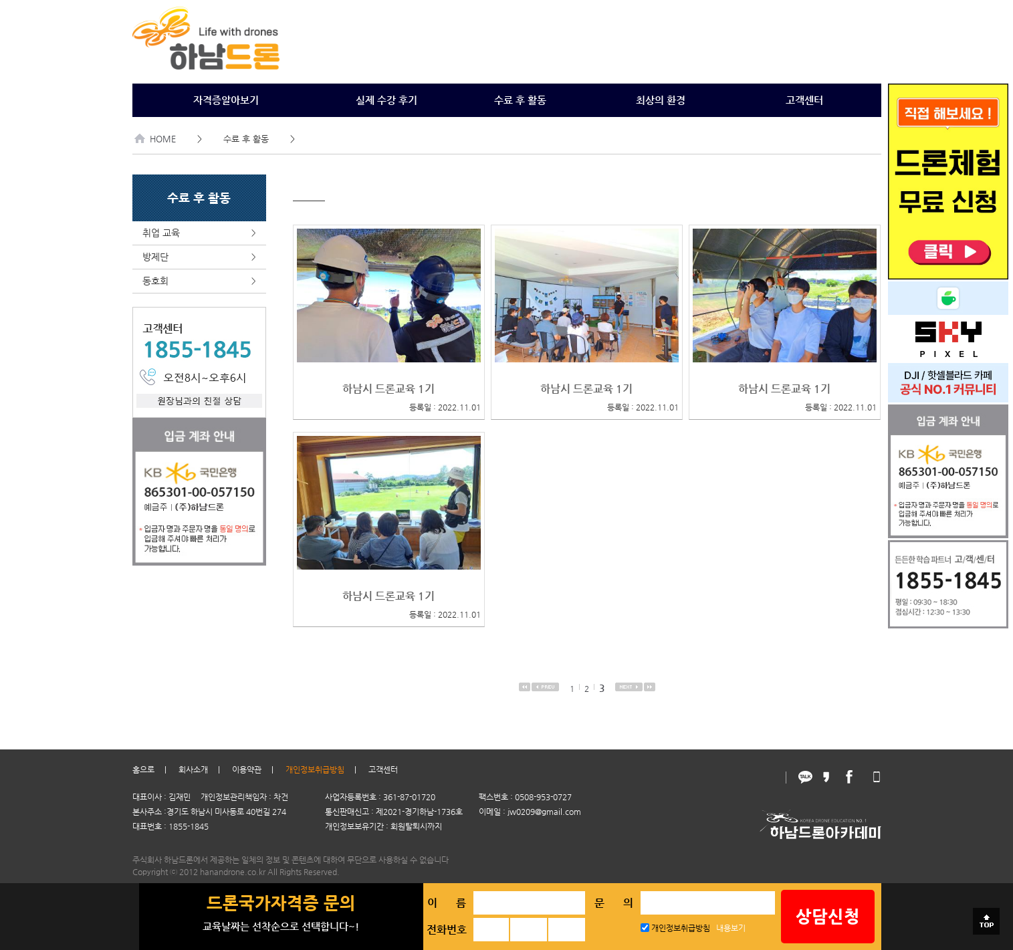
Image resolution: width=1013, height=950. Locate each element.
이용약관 (246, 769)
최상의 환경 (660, 100)
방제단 (199, 257)
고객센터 (804, 100)
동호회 (199, 281)
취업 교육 (199, 233)
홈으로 (143, 769)
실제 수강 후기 (386, 100)
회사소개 (193, 769)
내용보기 (731, 928)
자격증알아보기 (226, 100)
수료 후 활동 (520, 100)
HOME (155, 139)
